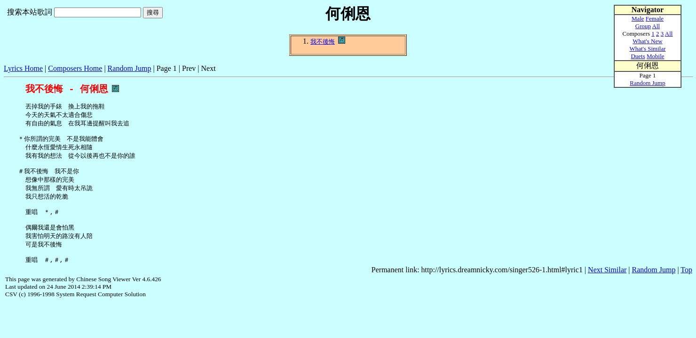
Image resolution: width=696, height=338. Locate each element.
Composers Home (75, 68)
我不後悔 (322, 41)
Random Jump (129, 68)
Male (638, 18)
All (656, 26)
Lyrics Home (23, 68)
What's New (647, 41)
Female (655, 18)
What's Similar (647, 48)
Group (643, 26)
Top (686, 286)
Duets (638, 56)
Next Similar (607, 286)
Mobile (655, 56)
